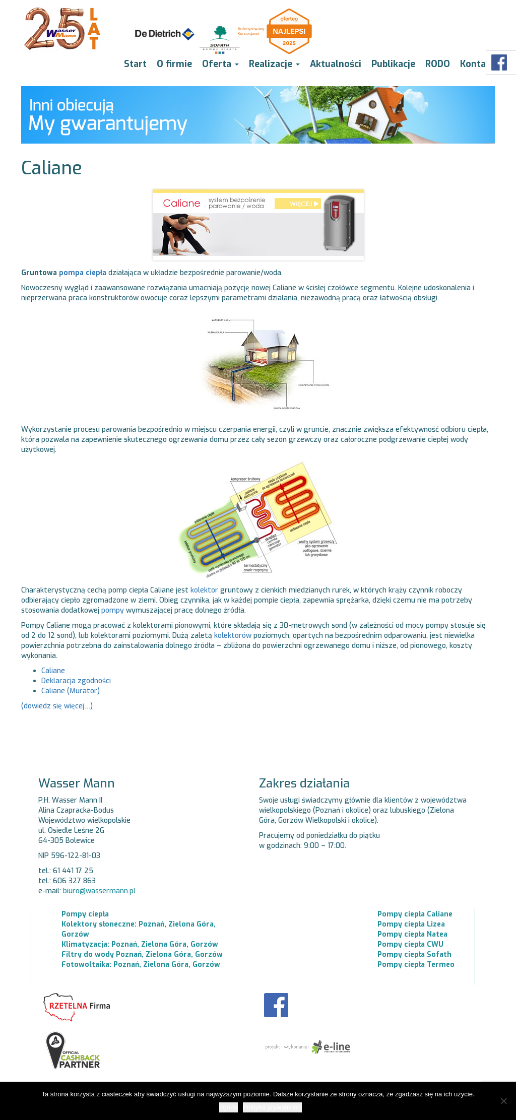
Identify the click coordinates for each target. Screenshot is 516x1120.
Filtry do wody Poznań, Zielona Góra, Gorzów (142, 954)
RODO (437, 64)
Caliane (53, 671)
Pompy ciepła (85, 914)
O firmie (174, 64)
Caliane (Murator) (70, 691)
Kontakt (477, 64)
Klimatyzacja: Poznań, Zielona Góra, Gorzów (139, 944)
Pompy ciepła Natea (412, 934)
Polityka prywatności (272, 1107)
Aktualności (335, 64)
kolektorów (232, 635)
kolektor (204, 590)
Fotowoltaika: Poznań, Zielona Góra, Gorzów (140, 964)
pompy (112, 610)
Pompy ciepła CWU (410, 944)
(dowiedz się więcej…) (57, 706)
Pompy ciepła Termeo (416, 964)
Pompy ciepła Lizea (411, 924)
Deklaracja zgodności (76, 681)
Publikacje (393, 64)
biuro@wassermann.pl (99, 891)
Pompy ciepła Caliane (415, 914)
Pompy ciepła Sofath (414, 954)
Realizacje (274, 64)
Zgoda (228, 1107)
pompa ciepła (82, 273)
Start (135, 64)
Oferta (220, 64)
